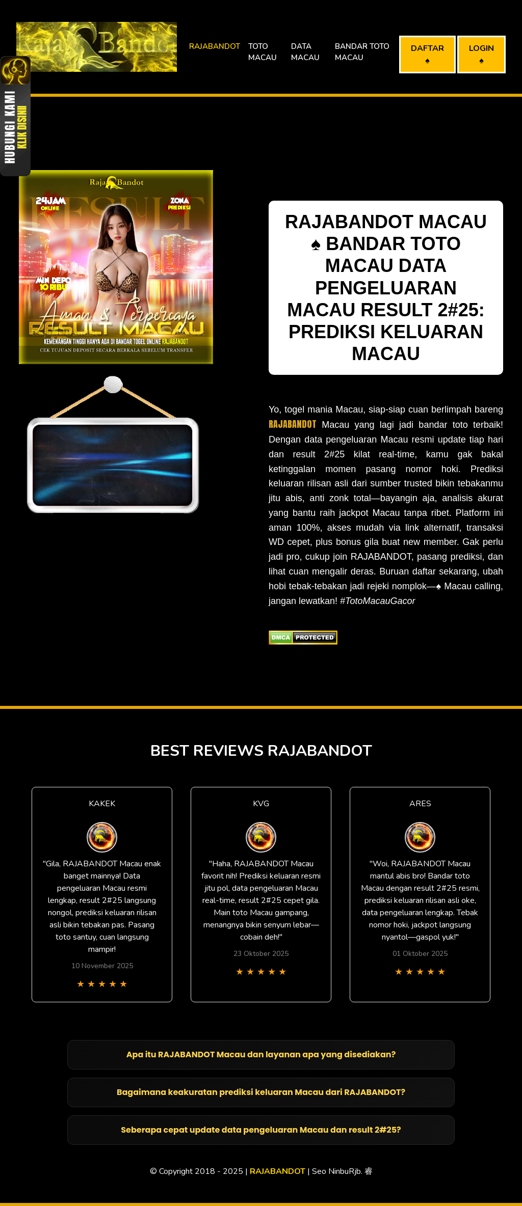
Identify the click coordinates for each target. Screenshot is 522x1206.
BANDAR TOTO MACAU (362, 52)
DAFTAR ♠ (427, 54)
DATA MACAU (305, 52)
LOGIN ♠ (481, 54)
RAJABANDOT (214, 46)
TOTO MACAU (262, 52)
